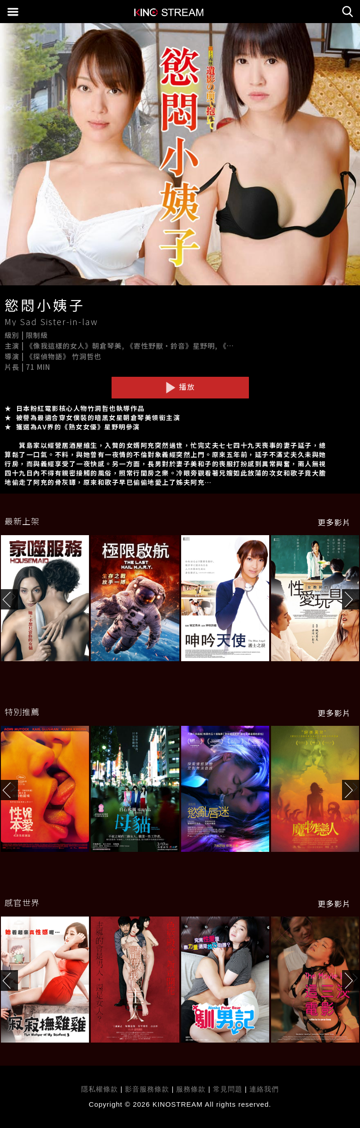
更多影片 (334, 522)
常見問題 (227, 1089)
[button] (351, 599)
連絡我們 (264, 1089)
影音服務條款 (147, 1089)
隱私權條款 (99, 1089)
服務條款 (192, 1089)
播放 (180, 387)
